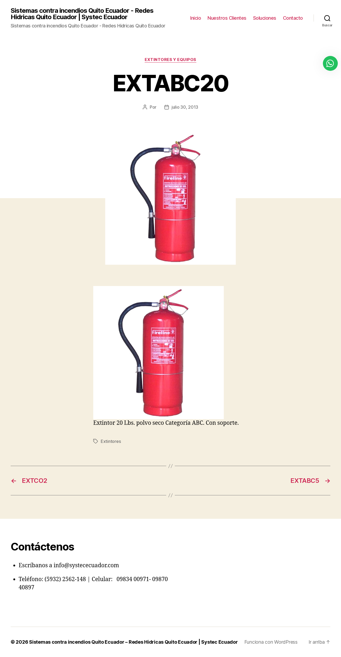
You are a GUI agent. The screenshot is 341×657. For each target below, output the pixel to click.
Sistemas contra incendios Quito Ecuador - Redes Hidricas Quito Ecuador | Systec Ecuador (82, 13)
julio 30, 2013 (185, 107)
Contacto (293, 18)
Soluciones (264, 18)
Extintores (111, 441)
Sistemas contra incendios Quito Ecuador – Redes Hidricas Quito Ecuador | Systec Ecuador (133, 642)
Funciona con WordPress (271, 642)
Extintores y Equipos (170, 59)
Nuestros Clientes (227, 18)
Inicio (195, 18)
